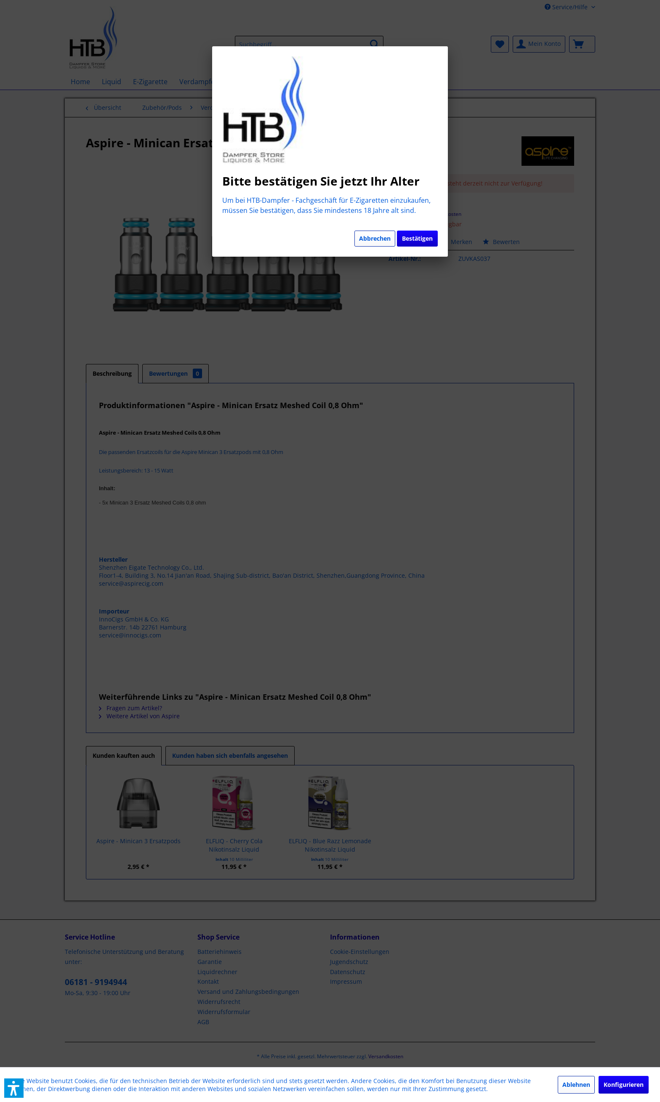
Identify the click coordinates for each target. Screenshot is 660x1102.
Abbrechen (375, 238)
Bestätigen (417, 238)
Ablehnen (576, 1085)
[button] (14, 1088)
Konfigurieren (624, 1085)
